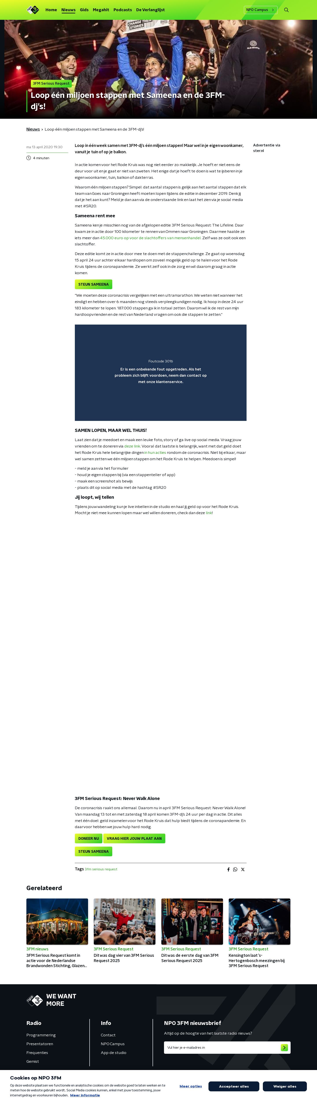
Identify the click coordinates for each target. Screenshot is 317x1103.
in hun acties (155, 453)
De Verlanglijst (150, 10)
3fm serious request (101, 869)
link (209, 513)
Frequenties (37, 1053)
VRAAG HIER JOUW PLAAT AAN (134, 838)
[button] (286, 10)
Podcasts (123, 10)
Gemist (32, 1062)
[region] (161, 373)
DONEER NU (88, 838)
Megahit (101, 10)
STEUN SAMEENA (93, 284)
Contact (108, 1035)
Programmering (41, 1035)
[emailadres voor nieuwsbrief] (227, 1047)
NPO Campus (260, 10)
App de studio (113, 1053)
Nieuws (68, 10)
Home (51, 10)
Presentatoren (39, 1044)
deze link (132, 446)
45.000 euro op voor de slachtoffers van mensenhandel (150, 238)
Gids (84, 10)
